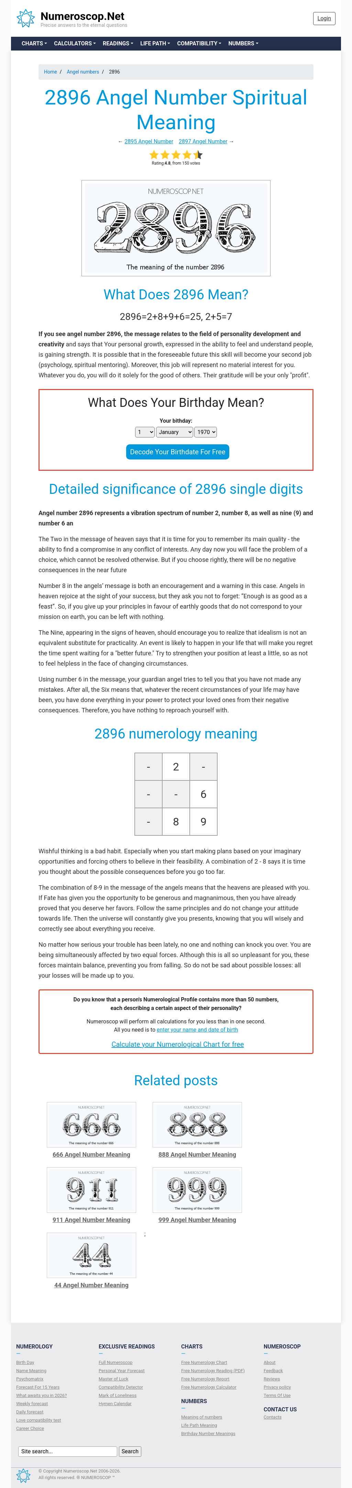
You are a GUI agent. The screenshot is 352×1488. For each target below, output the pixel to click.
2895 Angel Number (148, 141)
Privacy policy (277, 1387)
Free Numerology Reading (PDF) (213, 1370)
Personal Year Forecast (122, 1370)
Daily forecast (29, 1411)
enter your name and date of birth (197, 1029)
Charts (32, 43)
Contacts (273, 1417)
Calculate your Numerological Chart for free (177, 1044)
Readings (116, 43)
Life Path (153, 43)
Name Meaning (31, 1370)
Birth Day (25, 1362)
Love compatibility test (38, 1420)
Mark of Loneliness (117, 1395)
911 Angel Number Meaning (91, 1219)
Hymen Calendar (115, 1403)
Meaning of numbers (201, 1417)
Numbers (241, 43)
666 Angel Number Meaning (91, 1154)
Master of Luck (113, 1378)
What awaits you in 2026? (41, 1395)
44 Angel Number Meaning (91, 1285)
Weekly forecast (32, 1403)
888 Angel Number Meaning (197, 1154)
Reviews (272, 1378)
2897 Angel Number (203, 141)
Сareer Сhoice (30, 1428)
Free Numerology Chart (204, 1362)
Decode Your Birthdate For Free (177, 452)
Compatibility (197, 43)
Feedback (273, 1370)
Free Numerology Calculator (208, 1387)
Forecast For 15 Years (37, 1387)
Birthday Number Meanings (208, 1433)
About (270, 1362)
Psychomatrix (29, 1378)
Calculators (73, 43)
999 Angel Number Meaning (197, 1219)
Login (324, 18)
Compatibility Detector (121, 1387)
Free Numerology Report (205, 1378)
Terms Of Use (277, 1395)
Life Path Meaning (199, 1425)
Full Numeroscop (115, 1362)
